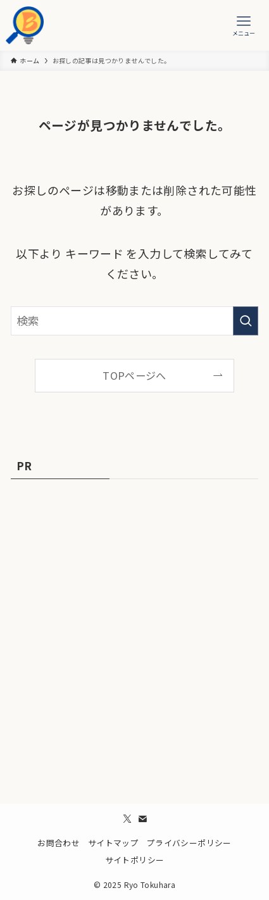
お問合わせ (58, 843)
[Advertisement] (134, 635)
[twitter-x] (127, 819)
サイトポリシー (135, 860)
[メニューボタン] (243, 25)
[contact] (142, 819)
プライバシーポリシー (189, 843)
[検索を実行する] (245, 320)
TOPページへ (134, 375)
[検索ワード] (134, 320)
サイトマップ (113, 843)
